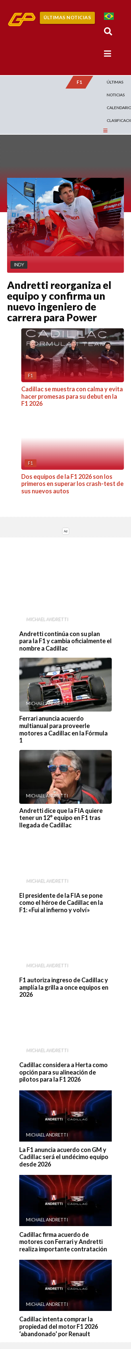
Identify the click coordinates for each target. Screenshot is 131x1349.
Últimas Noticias (67, 17)
